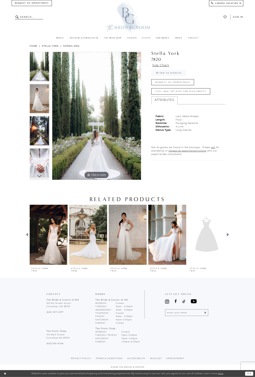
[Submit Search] (17, 17)
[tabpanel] (39, 68)
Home (33, 46)
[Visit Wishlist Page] (226, 17)
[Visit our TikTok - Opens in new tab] (183, 301)
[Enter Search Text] (29, 17)
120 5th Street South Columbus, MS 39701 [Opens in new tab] (58, 304)
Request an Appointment (173, 82)
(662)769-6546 (55, 344)
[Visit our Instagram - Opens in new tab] (167, 301)
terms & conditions (109, 358)
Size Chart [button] (160, 65)
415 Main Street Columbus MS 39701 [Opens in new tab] (58, 336)
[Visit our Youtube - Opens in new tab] (194, 301)
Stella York (50, 46)
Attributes (164, 100)
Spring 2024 (71, 46)
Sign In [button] (238, 17)
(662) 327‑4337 (54, 312)
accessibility (136, 358)
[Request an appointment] (32, 3)
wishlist (156, 358)
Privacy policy (81, 358)
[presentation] (49, 235)
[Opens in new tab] (213, 147)
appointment (175, 358)
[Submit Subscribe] (205, 312)
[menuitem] (32, 3)
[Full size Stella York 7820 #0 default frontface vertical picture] (96, 116)
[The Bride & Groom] (127, 17)
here (220, 373)
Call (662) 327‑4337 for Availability (181, 91)
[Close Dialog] (5, 373)
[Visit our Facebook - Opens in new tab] (176, 301)
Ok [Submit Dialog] (249, 373)
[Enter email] (186, 312)
